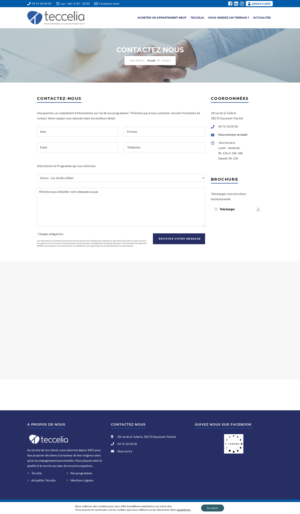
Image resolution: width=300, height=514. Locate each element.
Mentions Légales (81, 480)
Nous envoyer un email (232, 134)
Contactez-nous (109, 3)
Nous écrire (124, 451)
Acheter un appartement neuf (162, 17)
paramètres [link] (184, 509)
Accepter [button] (212, 508)
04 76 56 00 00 (39, 3)
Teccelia (197, 17)
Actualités (262, 17)
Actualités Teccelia (43, 480)
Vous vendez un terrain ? (228, 17)
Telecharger (237, 209)
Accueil (151, 60)
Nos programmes (81, 473)
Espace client (259, 3)
